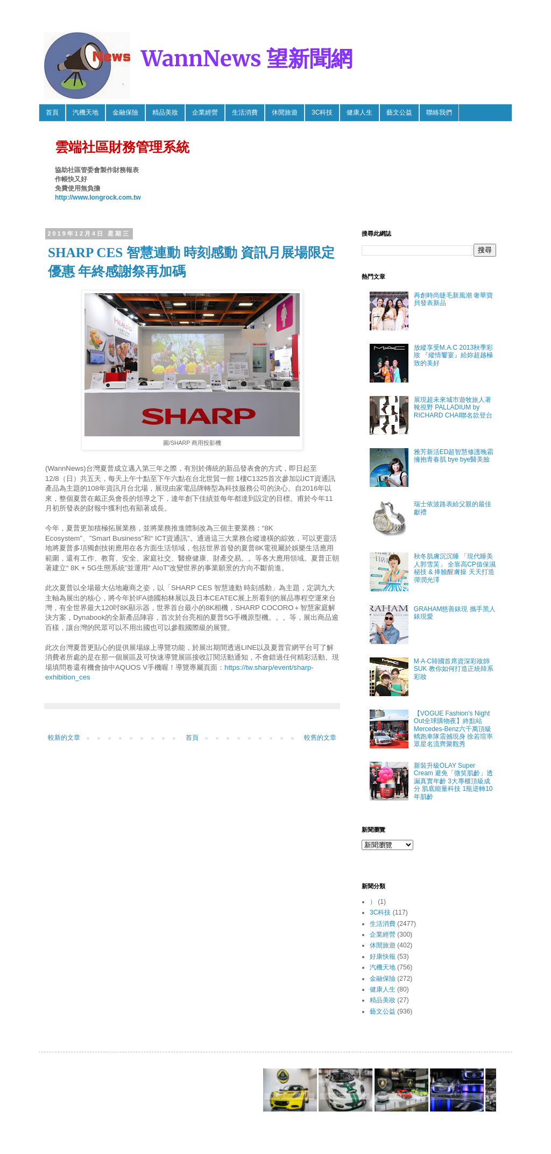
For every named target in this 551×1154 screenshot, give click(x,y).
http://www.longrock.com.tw (98, 197)
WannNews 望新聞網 (246, 58)
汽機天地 (85, 112)
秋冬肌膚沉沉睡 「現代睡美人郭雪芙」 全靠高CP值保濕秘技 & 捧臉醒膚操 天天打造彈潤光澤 (455, 568)
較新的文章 (64, 737)
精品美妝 (165, 112)
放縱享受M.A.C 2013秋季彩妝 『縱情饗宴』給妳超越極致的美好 (453, 355)
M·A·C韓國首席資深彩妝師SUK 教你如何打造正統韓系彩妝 (453, 669)
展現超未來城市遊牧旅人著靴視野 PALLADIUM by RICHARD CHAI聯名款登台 (453, 407)
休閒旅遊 (285, 112)
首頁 (52, 112)
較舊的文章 (320, 737)
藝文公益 (399, 112)
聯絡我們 (439, 112)
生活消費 (245, 112)
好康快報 (382, 956)
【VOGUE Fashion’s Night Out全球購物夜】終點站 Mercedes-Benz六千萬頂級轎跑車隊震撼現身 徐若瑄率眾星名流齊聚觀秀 (453, 729)
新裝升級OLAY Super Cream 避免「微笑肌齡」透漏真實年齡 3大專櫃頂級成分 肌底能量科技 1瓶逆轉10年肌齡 (453, 781)
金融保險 (125, 112)
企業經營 (205, 112)
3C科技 (322, 112)
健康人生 (359, 112)
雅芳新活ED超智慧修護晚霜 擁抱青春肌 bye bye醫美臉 (454, 455)
